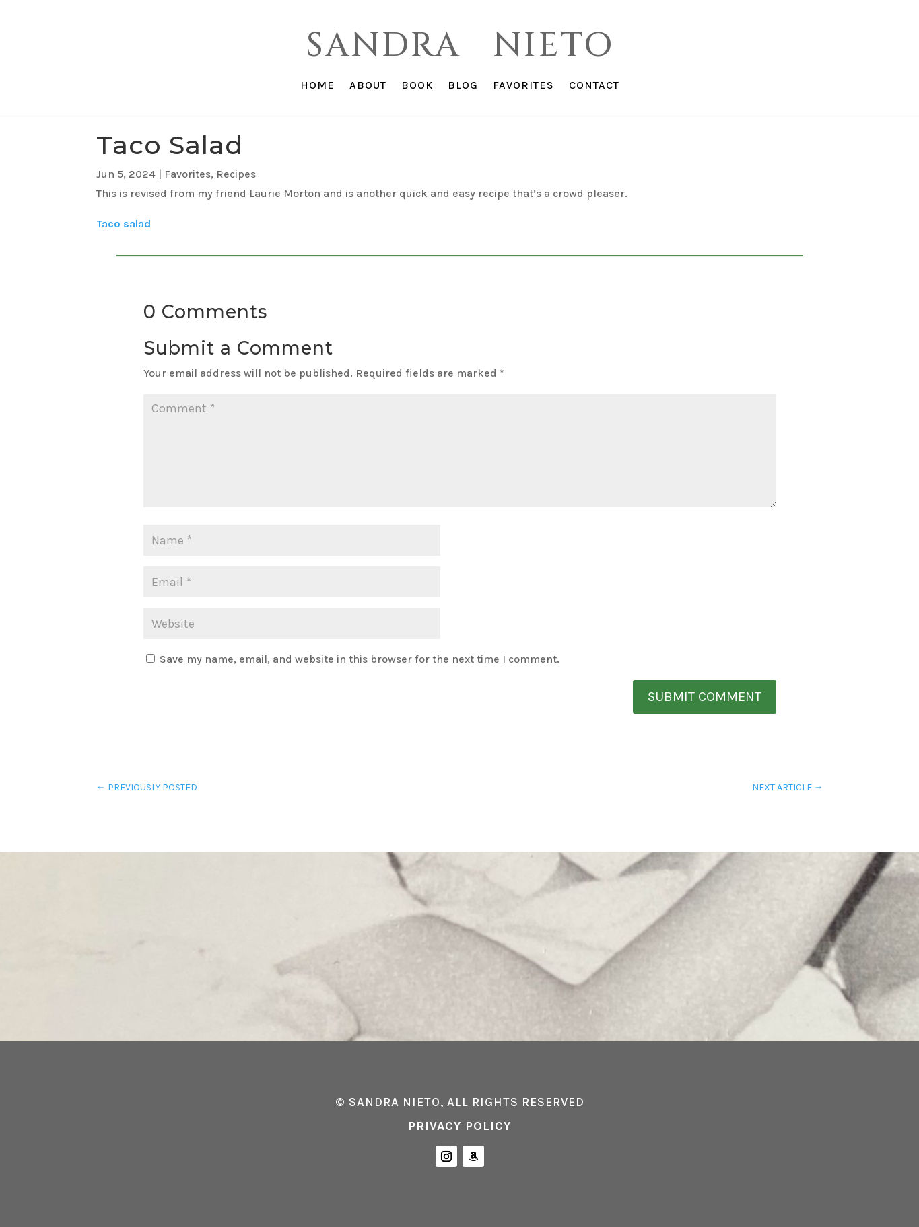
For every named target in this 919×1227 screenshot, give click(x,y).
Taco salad (123, 223)
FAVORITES (523, 86)
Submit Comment (704, 696)
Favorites (187, 174)
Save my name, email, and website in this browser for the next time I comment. (359, 659)
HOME (317, 86)
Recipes (236, 174)
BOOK (417, 86)
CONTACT (594, 86)
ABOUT (367, 86)
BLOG (463, 86)
